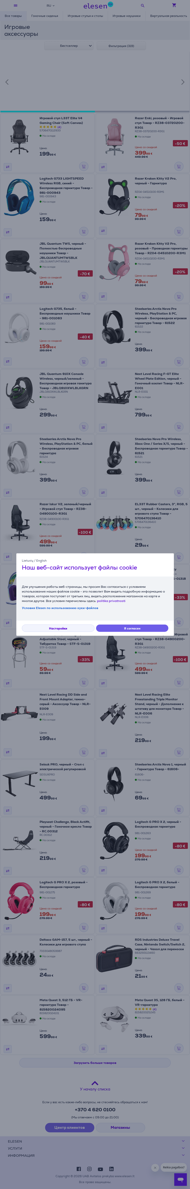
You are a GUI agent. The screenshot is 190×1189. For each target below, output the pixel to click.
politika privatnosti (111, 601)
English (41, 560)
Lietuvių (27, 560)
